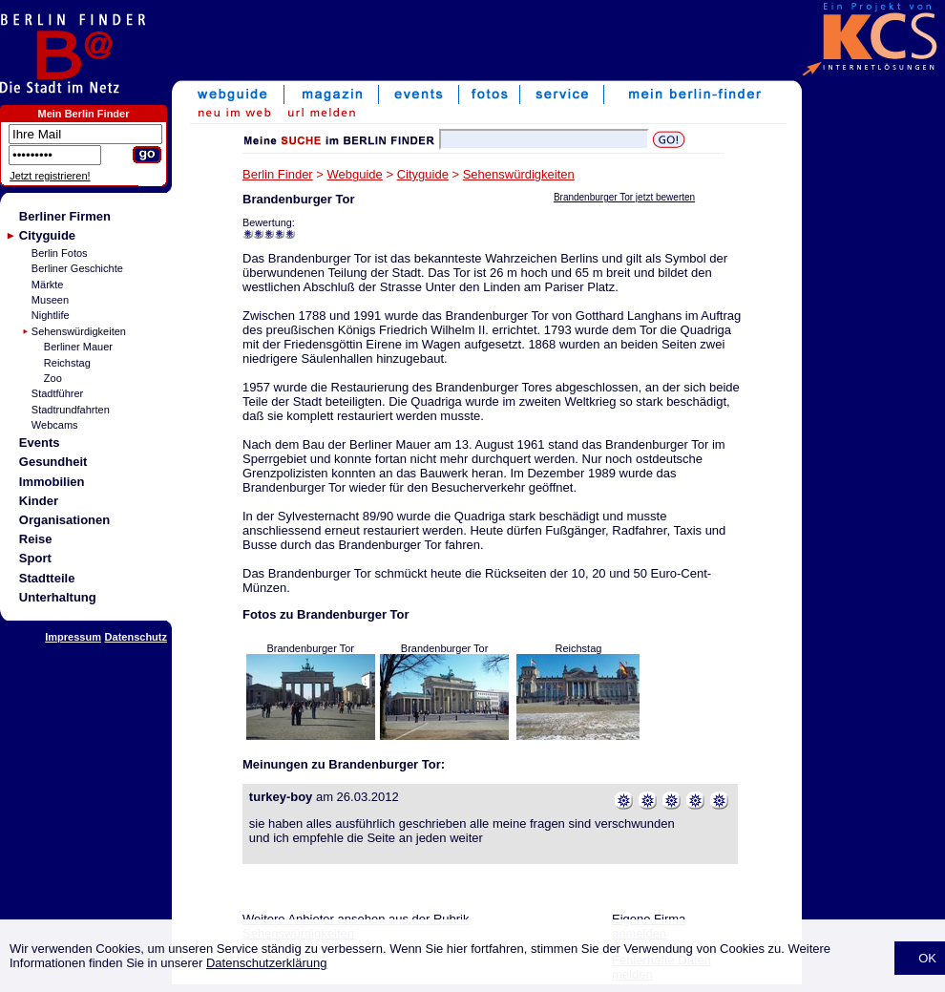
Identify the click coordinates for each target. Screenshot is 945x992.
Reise (35, 539)
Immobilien (52, 482)
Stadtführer (57, 393)
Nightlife (51, 315)
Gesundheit (53, 461)
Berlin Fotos (60, 253)
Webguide (355, 174)
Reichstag (67, 363)
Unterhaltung (57, 597)
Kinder (38, 501)
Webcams (55, 425)
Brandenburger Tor (310, 648)
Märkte (48, 284)
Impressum (73, 637)
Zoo (53, 378)
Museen (50, 300)
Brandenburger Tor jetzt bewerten (624, 197)
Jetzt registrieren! (50, 175)
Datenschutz (136, 637)
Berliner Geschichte (77, 268)
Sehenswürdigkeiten (79, 331)
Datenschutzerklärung (266, 963)
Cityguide (47, 235)
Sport (35, 558)
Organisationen (64, 520)
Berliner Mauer (78, 346)
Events (39, 442)
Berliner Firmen (65, 216)
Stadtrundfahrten (71, 409)
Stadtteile (47, 578)
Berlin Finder (277, 174)
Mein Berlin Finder (84, 113)
